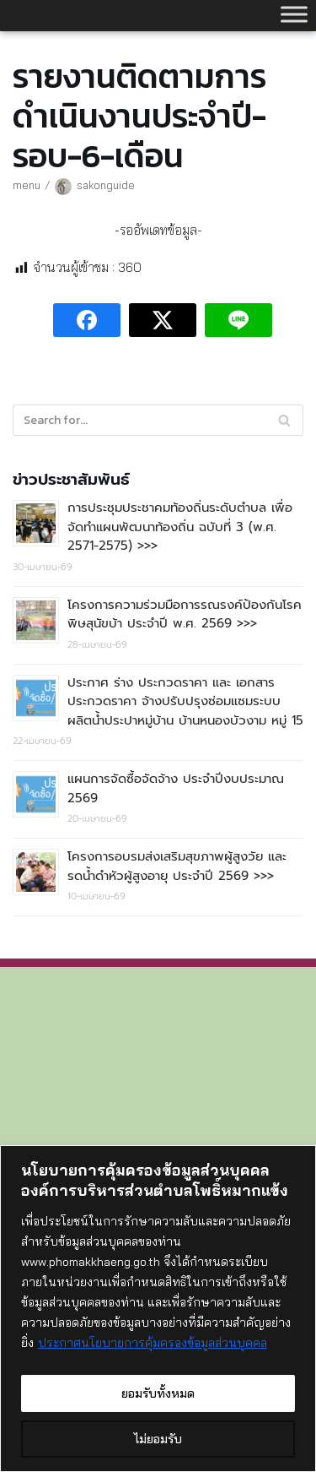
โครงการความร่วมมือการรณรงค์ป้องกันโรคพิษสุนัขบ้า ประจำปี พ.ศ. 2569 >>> (184, 614)
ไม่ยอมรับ (158, 1439)
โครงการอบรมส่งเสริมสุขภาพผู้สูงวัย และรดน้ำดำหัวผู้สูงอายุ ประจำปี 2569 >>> (177, 866)
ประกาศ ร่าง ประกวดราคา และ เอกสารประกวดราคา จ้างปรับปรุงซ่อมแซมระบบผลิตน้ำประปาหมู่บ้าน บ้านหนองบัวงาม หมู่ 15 (185, 701)
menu (26, 185)
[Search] (158, 420)
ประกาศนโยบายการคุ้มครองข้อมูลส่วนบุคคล (152, 1342)
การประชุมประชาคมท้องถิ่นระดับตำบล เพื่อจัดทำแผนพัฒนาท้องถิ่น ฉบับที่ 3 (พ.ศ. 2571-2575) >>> (179, 526)
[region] (158, 1308)
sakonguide (106, 185)
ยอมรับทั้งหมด (158, 1393)
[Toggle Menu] (294, 14)
